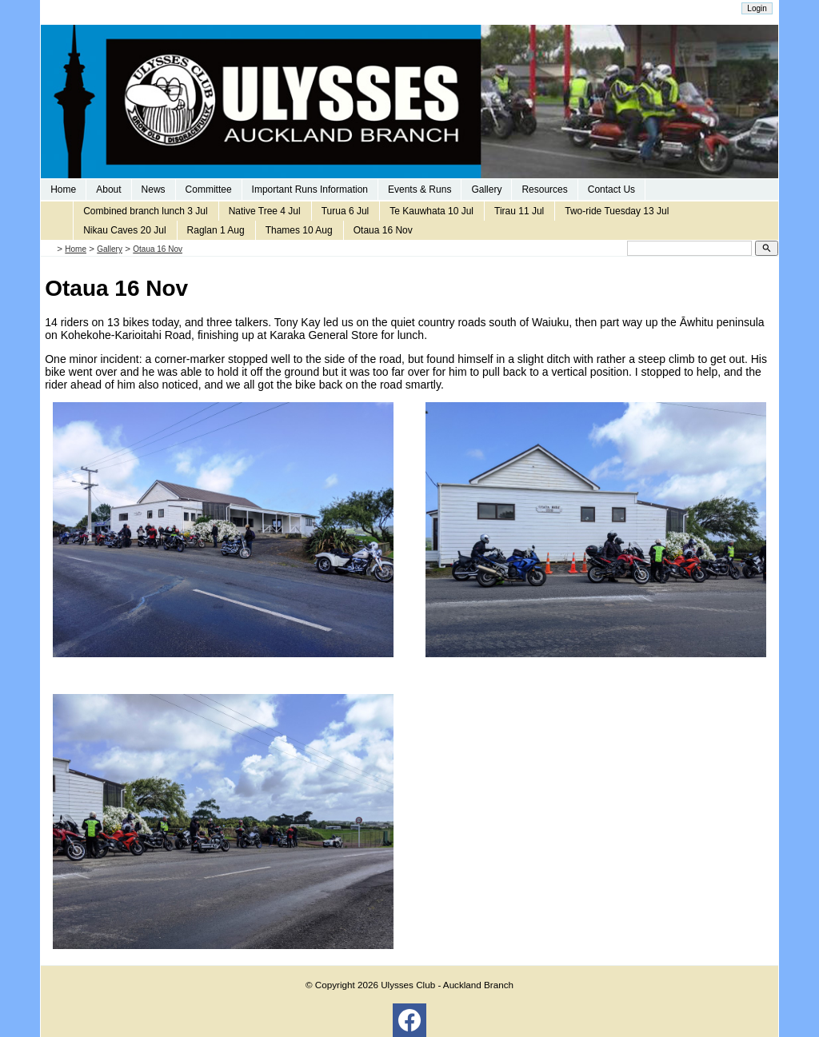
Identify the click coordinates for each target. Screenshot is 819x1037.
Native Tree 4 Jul (265, 211)
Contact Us (611, 189)
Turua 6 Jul (346, 211)
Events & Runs (419, 189)
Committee (209, 189)
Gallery (486, 189)
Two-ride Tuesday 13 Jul (617, 211)
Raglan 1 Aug (216, 230)
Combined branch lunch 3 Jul (145, 211)
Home (63, 189)
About (108, 189)
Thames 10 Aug (299, 230)
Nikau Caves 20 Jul (124, 230)
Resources (544, 189)
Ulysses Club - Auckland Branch (447, 984)
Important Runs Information (310, 189)
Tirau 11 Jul (519, 211)
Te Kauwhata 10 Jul (431, 211)
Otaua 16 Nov (383, 230)
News (154, 189)
